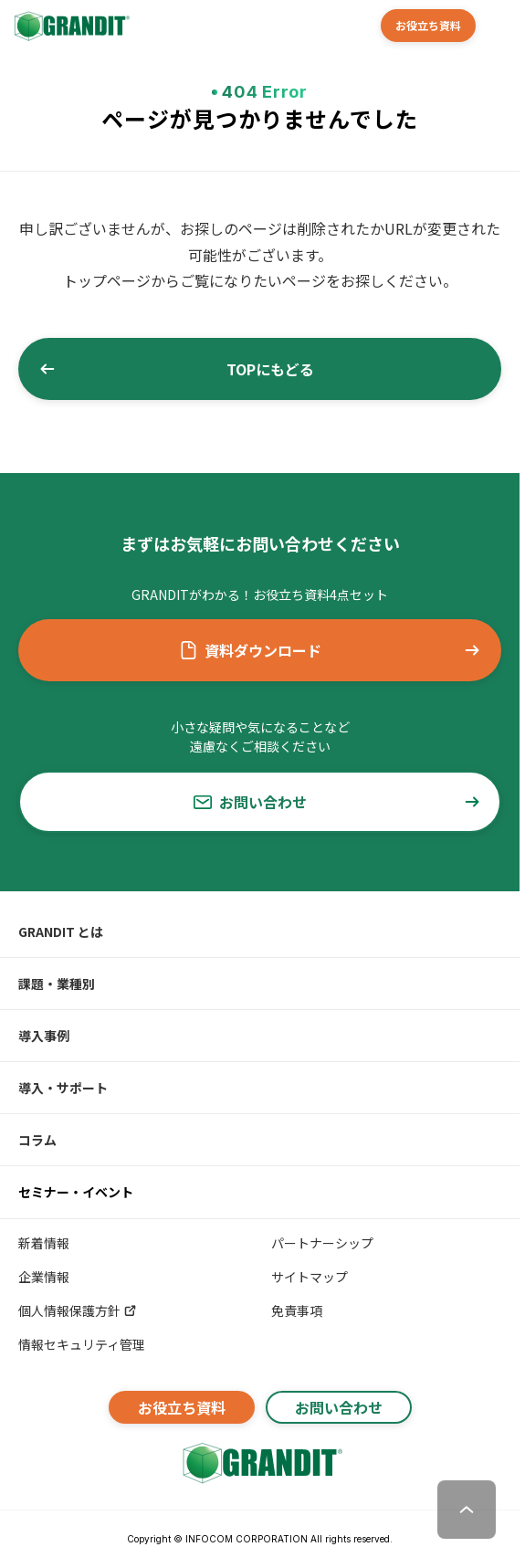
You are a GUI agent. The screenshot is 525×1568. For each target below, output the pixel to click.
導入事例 (43, 1035)
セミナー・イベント (75, 1192)
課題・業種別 (56, 983)
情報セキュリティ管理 (81, 1344)
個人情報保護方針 (78, 1310)
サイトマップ (309, 1277)
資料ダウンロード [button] (330, 650)
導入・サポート (63, 1088)
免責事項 (296, 1310)
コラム (37, 1140)
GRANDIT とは (60, 931)
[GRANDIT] (70, 26)
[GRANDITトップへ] (260, 1463)
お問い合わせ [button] (338, 802)
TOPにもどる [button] (176, 369)
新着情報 (43, 1243)
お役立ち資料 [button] (428, 25)
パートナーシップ (322, 1243)
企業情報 (43, 1277)
